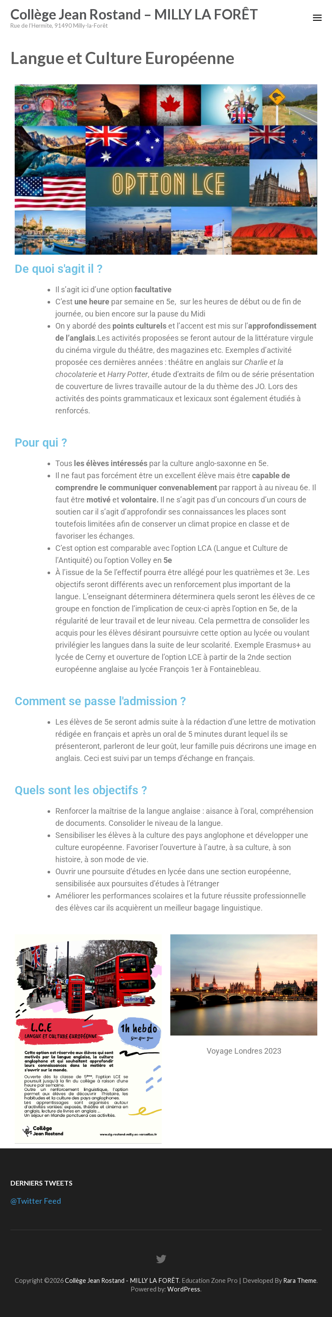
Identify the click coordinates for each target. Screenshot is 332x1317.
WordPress (183, 1289)
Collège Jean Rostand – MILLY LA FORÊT (134, 14)
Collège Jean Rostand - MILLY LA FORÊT (122, 1280)
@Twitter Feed (35, 1200)
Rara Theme (299, 1280)
